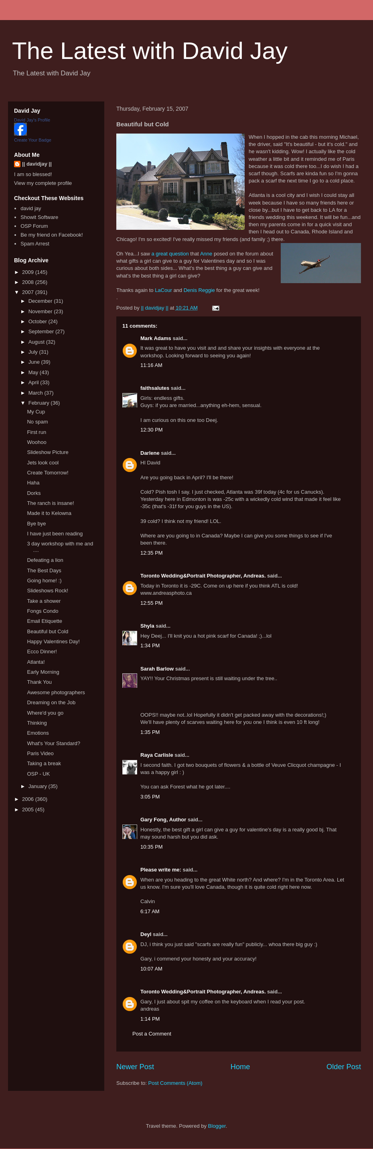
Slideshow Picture (47, 452)
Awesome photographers (56, 692)
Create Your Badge (32, 140)
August (37, 342)
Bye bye (36, 524)
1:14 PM (150, 1019)
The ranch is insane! (50, 503)
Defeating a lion (45, 560)
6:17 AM (150, 911)
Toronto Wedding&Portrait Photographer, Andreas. (203, 576)
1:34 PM (150, 645)
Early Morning (43, 672)
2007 (28, 292)
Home (240, 1067)
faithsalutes (154, 388)
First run (36, 432)
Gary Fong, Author (163, 820)
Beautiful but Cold (47, 631)
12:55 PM (151, 603)
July (33, 352)
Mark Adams (155, 338)
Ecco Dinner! (42, 651)
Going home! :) (44, 581)
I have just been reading (55, 534)
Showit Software (39, 217)
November (41, 311)
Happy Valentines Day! (53, 641)
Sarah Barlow (157, 669)
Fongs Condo (42, 611)
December (41, 301)
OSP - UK (38, 774)
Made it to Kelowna (49, 513)
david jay (30, 208)
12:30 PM (151, 430)
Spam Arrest (34, 244)
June (34, 362)
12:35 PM (151, 553)
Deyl (145, 934)
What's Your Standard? (53, 743)
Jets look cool (43, 463)
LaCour (163, 290)
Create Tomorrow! (47, 473)
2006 (28, 799)
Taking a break (44, 763)
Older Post (343, 1067)
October (38, 321)
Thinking (37, 723)
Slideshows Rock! (47, 591)
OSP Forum (34, 226)
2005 (28, 810)
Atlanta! (36, 662)
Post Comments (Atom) (175, 1083)
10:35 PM (151, 847)
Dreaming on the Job (51, 702)
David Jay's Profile (32, 120)
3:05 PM (150, 797)
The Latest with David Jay (150, 50)
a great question (170, 254)
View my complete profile (43, 183)
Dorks (34, 493)
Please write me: (160, 870)
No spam (37, 422)
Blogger (217, 1126)
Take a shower (44, 601)
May (34, 372)
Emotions (38, 733)
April (34, 382)
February (39, 403)
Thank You (39, 682)
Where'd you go (45, 713)
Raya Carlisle (156, 755)
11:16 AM (151, 365)
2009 (28, 272)
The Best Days (44, 570)
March (36, 393)
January (38, 786)
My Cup (36, 412)
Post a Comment (151, 1034)
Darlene (150, 453)
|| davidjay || (37, 164)
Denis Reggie (199, 290)
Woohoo (36, 442)
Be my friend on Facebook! (51, 235)
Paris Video (40, 753)
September (41, 331)
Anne (206, 254)
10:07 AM (151, 969)
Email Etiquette (44, 621)
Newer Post (135, 1067)
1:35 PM (150, 732)
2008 (28, 282)
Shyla (147, 626)
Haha (33, 483)
